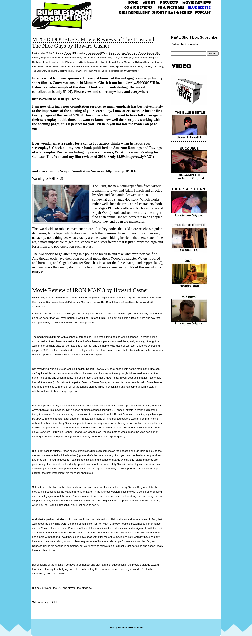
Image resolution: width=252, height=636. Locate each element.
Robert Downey (113, 302)
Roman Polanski (91, 66)
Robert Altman (45, 66)
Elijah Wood (100, 57)
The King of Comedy (153, 66)
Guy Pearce (52, 302)
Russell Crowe (107, 66)
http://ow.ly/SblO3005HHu (138, 83)
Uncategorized (93, 53)
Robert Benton (60, 66)
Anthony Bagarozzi (41, 57)
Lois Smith (81, 62)
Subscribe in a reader (185, 44)
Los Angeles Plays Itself (98, 62)
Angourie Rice (154, 53)
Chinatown (87, 57)
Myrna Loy (129, 62)
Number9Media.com (130, 627)
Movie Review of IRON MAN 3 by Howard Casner (90, 290)
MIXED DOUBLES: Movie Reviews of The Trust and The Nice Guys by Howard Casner (93, 42)
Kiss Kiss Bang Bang (143, 57)
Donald (67, 53)
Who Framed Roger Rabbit (107, 71)
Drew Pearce (38, 302)
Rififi (34, 66)
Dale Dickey (142, 297)
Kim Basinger (125, 57)
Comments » (130, 71)
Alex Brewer (140, 53)
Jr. (89, 302)
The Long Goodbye (57, 71)
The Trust (88, 71)
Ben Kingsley (128, 297)
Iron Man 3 (82, 302)
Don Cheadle (155, 297)
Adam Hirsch (115, 53)
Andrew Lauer (114, 297)
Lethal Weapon (67, 62)
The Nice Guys (75, 71)
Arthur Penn (57, 57)
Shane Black (136, 66)
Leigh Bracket (51, 62)
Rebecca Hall (98, 302)
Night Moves (157, 62)
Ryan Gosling (122, 66)
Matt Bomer (117, 62)
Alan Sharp (127, 53)
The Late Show (39, 71)
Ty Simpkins (142, 302)
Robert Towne (75, 66)
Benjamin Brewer (73, 57)
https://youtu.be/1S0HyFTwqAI (56, 99)
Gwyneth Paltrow (67, 302)
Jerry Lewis (112, 57)
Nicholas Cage (142, 62)
